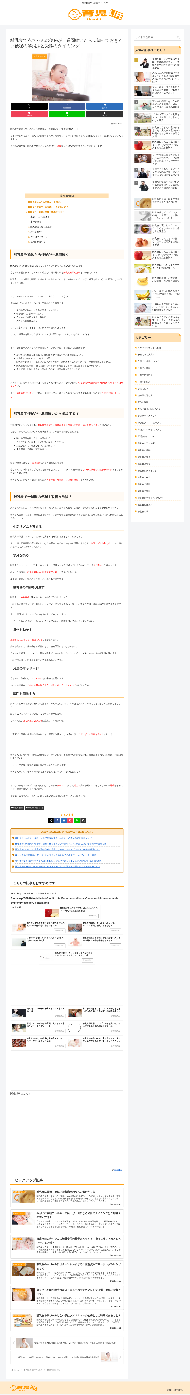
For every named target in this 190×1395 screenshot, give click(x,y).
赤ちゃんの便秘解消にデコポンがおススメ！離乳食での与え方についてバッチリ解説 (55, 855)
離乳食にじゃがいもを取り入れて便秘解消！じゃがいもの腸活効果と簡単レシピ (53, 838)
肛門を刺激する (37, 242)
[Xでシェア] (29, 106)
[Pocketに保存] (29, 114)
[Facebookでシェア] (67, 106)
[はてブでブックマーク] (104, 106)
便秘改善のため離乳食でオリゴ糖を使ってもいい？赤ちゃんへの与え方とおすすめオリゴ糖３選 (61, 844)
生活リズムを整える (40, 216)
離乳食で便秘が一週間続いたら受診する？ (48, 207)
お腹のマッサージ (38, 237)
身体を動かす (36, 232)
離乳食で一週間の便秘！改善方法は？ (46, 212)
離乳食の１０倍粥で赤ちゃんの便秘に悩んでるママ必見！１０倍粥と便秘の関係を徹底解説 (58, 861)
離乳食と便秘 (17, 808)
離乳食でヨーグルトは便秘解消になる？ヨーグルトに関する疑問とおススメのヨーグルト (57, 866)
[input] (157, 37)
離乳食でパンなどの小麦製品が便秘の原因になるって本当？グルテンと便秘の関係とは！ (57, 849)
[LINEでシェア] (67, 114)
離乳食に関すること (34, 808)
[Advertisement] (67, 169)
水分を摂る (35, 222)
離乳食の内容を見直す (41, 226)
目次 (62, 195)
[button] (104, 114)
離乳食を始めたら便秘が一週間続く (45, 202)
